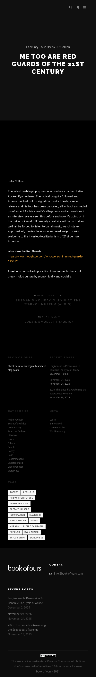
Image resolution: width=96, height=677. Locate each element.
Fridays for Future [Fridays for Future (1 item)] (21, 498)
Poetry (11, 451)
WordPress (13, 470)
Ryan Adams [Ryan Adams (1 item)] (31, 532)
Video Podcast (15, 466)
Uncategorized (15, 463)
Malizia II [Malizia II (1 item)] (35, 515)
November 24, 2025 (59, 380)
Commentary (14, 427)
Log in (52, 419)
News (11, 439)
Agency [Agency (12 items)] (14, 492)
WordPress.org (57, 431)
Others (11, 443)
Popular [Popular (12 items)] (15, 532)
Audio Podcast (15, 419)
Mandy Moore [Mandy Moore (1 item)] (18, 521)
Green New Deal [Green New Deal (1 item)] (19, 504)
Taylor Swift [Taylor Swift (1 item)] (17, 538)
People (11, 447)
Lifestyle (12, 435)
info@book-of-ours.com (66, 573)
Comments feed (57, 427)
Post (10, 455)
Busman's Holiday (17, 423)
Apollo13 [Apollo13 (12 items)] (28, 492)
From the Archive (16, 431)
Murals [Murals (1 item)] (14, 526)
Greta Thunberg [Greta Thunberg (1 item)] (19, 509)
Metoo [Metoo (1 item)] (34, 521)
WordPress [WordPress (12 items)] (36, 538)
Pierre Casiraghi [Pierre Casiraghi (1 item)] (33, 526)
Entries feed (55, 423)
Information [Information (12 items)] (17, 515)
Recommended (16, 459)
